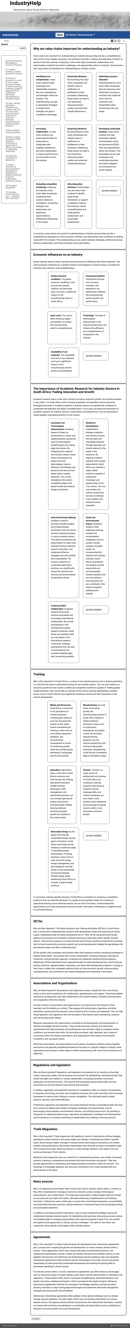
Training (39, 674)
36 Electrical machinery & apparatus (11, 158)
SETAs (37, 921)
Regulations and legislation (52, 1065)
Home (60, 35)
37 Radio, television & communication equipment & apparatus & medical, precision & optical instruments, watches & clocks (14, 172)
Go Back (36, 1319)
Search (4, 44)
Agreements (41, 1237)
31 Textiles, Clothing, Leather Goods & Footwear (14, 71)
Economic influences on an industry (57, 254)
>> (119, 41)
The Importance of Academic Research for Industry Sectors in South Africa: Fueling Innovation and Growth (76, 390)
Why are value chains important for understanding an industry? (76, 48)
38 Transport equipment (11, 186)
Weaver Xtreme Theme (120, 1325)
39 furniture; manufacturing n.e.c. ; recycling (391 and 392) (13, 195)
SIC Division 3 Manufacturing (79, 35)
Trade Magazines (45, 1129)
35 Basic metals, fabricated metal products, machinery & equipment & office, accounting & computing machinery (14, 144)
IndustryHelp (25, 3)
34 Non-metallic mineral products (13, 131)
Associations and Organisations (55, 983)
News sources (43, 1181)
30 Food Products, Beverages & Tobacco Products (14, 63)
